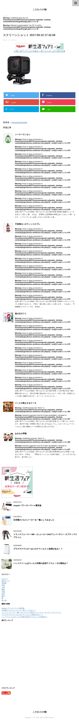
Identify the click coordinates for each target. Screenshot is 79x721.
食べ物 (4, 600)
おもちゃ (5, 579)
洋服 (3, 592)
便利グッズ (6, 581)
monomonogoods (19, 122)
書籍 (3, 589)
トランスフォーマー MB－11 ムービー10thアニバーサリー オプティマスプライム (31, 612)
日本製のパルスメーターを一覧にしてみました (33, 520)
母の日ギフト (21, 314)
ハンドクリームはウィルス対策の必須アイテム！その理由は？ (40, 563)
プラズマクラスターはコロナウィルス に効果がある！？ (38, 549)
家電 (3, 585)
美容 (3, 594)
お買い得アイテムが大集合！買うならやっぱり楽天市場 (39, 51)
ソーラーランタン (22, 134)
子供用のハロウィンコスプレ (27, 224)
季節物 (4, 583)
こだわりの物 (40, 9)
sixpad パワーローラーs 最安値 (27, 505)
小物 (3, 587)
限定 (3, 596)
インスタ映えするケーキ (25, 403)
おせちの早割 (21, 433)
